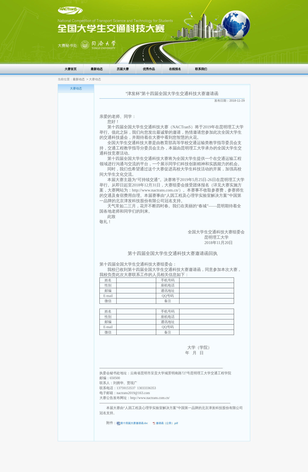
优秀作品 (149, 69)
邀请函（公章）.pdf (167, 423)
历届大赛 (123, 69)
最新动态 (97, 69)
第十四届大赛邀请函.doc (134, 423)
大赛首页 (71, 69)
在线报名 (175, 69)
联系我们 (201, 69)
